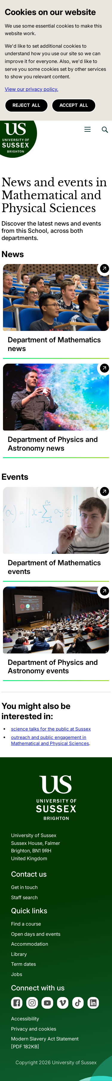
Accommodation (29, 944)
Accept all (73, 105)
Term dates (23, 964)
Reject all (26, 105)
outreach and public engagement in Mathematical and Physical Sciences (50, 740)
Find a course (26, 924)
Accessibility (25, 1019)
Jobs (16, 974)
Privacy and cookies (33, 1029)
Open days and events (35, 934)
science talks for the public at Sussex (51, 729)
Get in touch (24, 887)
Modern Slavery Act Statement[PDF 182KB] (45, 1042)
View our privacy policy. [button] (31, 89)
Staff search (24, 897)
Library (19, 954)
